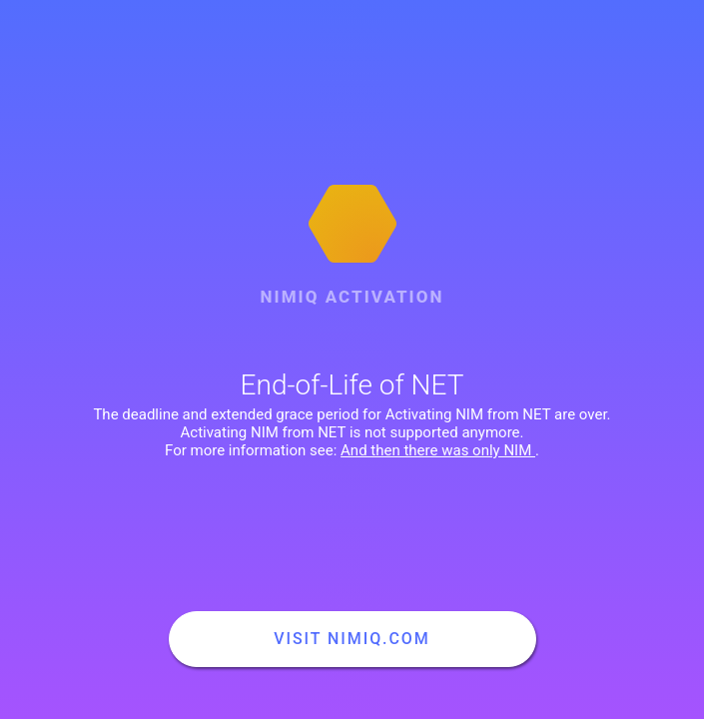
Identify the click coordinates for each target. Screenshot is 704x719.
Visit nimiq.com (351, 638)
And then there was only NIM (438, 450)
